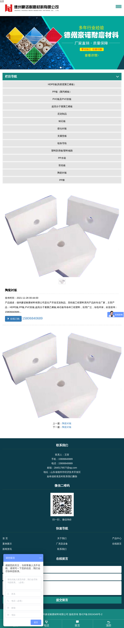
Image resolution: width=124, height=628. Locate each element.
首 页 (5, 538)
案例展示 (7, 543)
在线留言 (117, 543)
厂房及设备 (62, 543)
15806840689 (32, 318)
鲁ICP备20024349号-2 (90, 614)
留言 (77, 623)
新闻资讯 (7, 549)
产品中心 (117, 538)
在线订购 (13, 318)
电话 (46, 623)
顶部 (108, 623)
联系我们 (62, 549)
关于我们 (62, 538)
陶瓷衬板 (66, 423)
